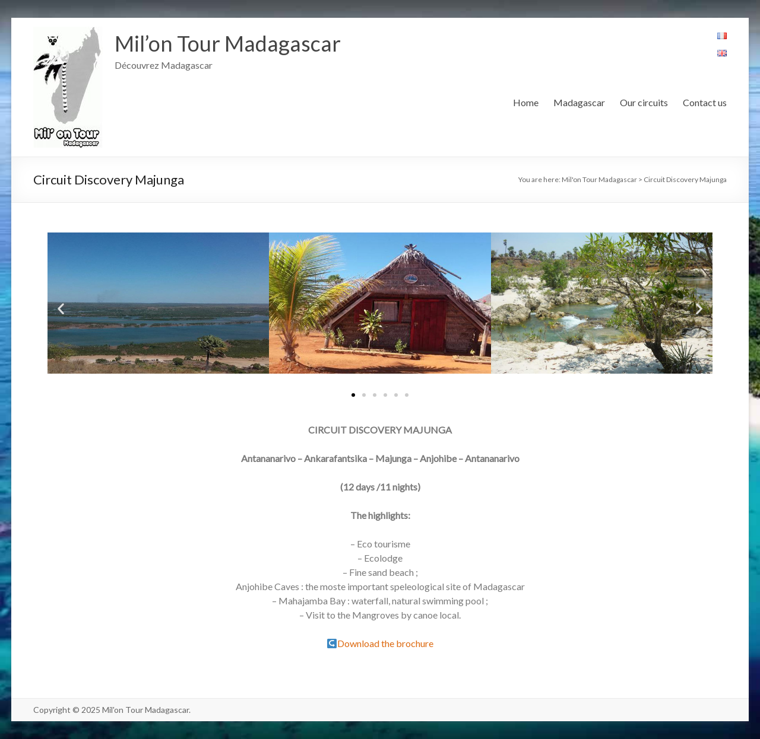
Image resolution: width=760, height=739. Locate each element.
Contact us (705, 102)
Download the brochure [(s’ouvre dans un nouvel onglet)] (385, 643)
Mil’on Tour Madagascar (228, 43)
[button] (353, 395)
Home (526, 102)
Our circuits (644, 102)
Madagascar (579, 102)
